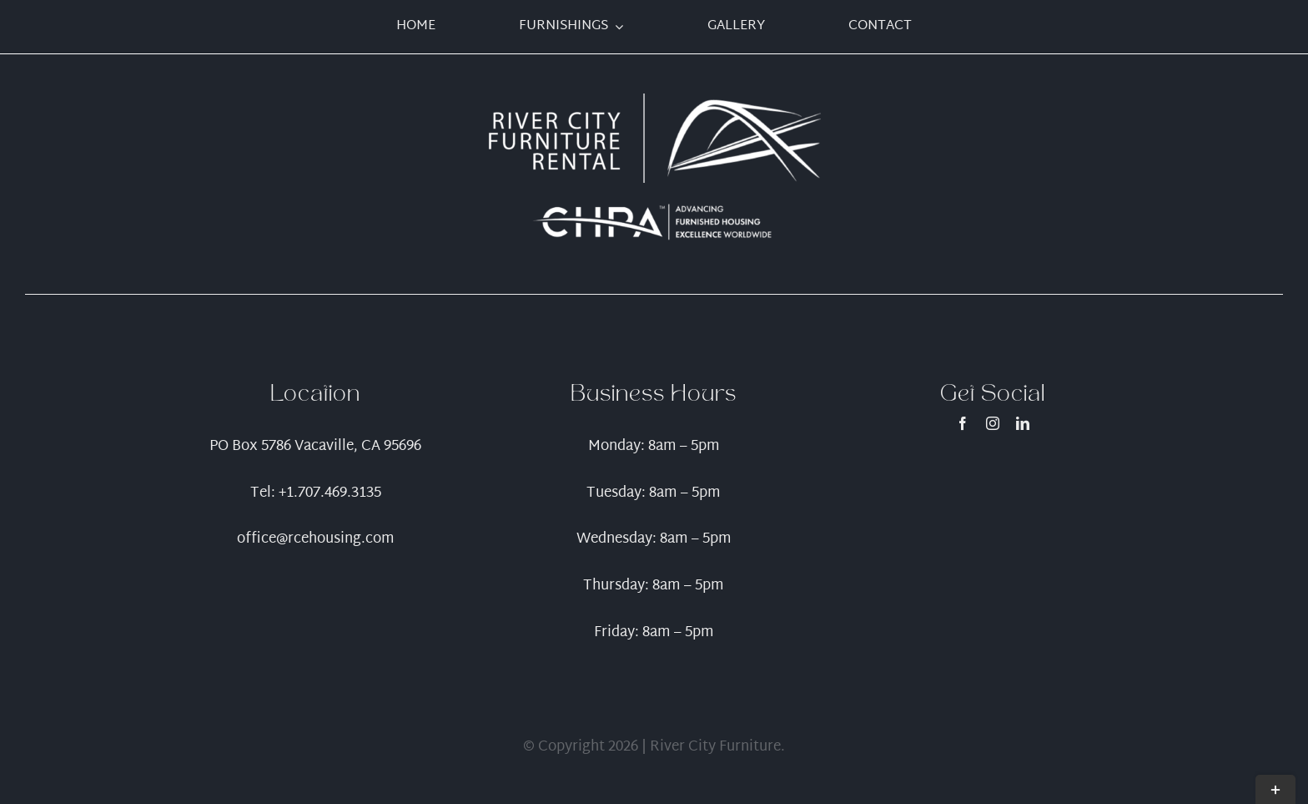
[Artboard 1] (654, 101)
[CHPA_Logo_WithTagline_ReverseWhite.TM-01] (654, 207)
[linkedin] (1022, 423)
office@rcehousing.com (316, 539)
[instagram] (992, 423)
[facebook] (962, 423)
